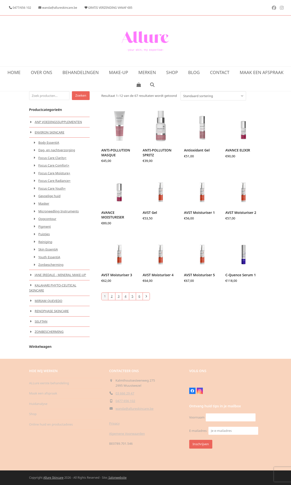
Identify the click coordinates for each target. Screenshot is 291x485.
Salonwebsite (117, 478)
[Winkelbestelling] (213, 96)
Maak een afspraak (43, 393)
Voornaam (197, 417)
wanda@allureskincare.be (135, 408)
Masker (43, 203)
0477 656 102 (125, 401)
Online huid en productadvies (51, 424)
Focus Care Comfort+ (53, 165)
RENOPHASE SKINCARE (52, 311)
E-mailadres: (223, 430)
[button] (139, 85)
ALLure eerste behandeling (49, 383)
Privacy (114, 423)
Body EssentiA (48, 142)
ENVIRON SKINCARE (49, 132)
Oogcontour (47, 219)
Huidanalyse (38, 403)
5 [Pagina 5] (132, 296)
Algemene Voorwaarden (127, 433)
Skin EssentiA (48, 249)
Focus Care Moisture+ (54, 173)
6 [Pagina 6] (139, 296)
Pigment (44, 226)
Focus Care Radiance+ (54, 180)
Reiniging (45, 242)
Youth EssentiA (49, 257)
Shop (33, 414)
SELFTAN (41, 321)
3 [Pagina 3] (119, 296)
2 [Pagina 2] (111, 296)
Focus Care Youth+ (52, 188)
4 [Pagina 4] (125, 296)
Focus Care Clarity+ (52, 158)
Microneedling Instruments (58, 211)
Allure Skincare (53, 478)
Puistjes (44, 234)
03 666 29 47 (125, 393)
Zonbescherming (50, 264)
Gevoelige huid (49, 196)
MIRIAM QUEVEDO (48, 301)
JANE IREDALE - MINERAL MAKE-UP (60, 275)
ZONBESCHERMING (49, 331)
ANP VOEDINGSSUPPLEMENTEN (58, 122)
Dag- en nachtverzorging (56, 150)
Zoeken (80, 95)
